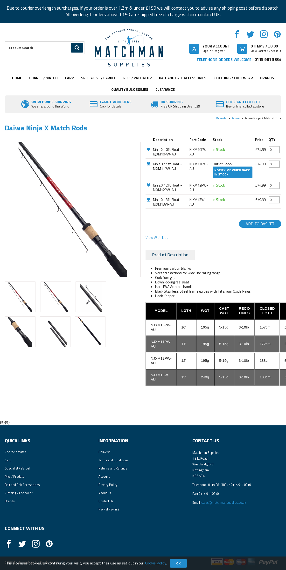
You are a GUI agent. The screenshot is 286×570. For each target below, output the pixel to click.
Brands (267, 78)
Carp (69, 78)
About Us (104, 492)
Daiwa (235, 118)
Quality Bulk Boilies (129, 89)
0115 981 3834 (267, 59)
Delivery (104, 451)
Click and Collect (243, 102)
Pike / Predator (137, 78)
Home (17, 78)
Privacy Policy (107, 484)
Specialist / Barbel (98, 78)
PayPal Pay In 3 (108, 509)
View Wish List (157, 237)
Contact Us (105, 501)
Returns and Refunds (112, 468)
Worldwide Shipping (51, 102)
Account (104, 476)
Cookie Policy (155, 563)
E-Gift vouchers (116, 102)
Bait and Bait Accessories (182, 78)
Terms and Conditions (113, 460)
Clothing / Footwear (233, 78)
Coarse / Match (43, 78)
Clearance (165, 89)
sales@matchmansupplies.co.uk (223, 502)
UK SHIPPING (172, 102)
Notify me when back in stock (232, 172)
